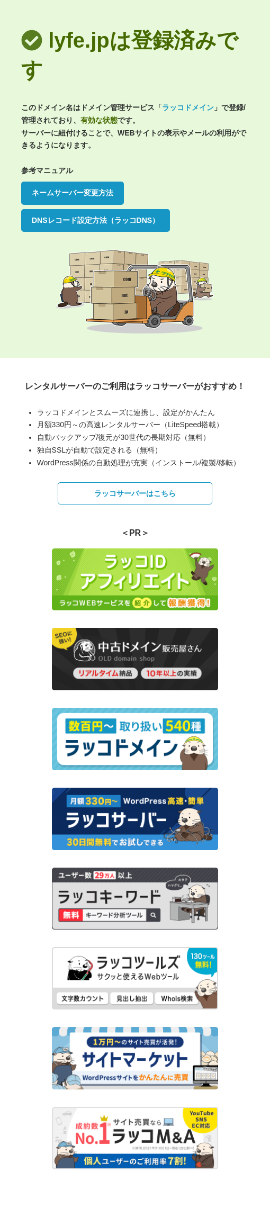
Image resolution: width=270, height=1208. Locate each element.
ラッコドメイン (188, 107)
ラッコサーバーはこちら (135, 493)
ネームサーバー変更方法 (72, 192)
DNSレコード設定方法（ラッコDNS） (95, 220)
